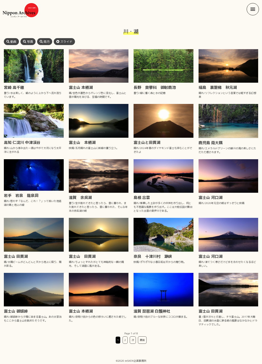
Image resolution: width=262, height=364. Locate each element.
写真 (28, 41)
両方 (45, 41)
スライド (64, 41)
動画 (11, 41)
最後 (142, 340)
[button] (253, 9)
